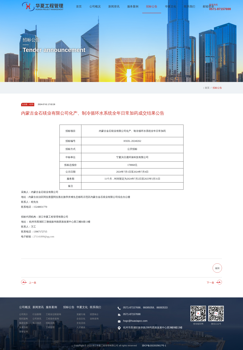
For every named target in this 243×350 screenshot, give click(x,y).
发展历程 (23, 327)
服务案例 (132, 6)
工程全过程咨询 (53, 314)
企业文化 (81, 318)
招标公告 (151, 6)
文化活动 (81, 323)
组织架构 (23, 318)
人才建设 (81, 327)
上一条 (32, 282)
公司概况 (95, 6)
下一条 (210, 282)
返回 (217, 268)
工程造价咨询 (52, 318)
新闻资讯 (113, 6)
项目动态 (37, 323)
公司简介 (23, 314)
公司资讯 (37, 318)
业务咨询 (94, 318)
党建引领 (81, 314)
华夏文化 (170, 6)
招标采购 (50, 323)
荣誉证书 (23, 331)
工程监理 (50, 327)
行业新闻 (37, 314)
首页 (79, 6)
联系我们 (189, 6)
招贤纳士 (94, 314)
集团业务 (23, 323)
